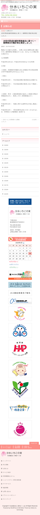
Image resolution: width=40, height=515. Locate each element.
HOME (3, 30)
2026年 (6, 145)
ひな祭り (35, 119)
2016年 (6, 189)
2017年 (6, 185)
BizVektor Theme (24, 508)
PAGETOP (34, 443)
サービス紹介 (7, 447)
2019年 (6, 176)
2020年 (6, 172)
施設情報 (17, 447)
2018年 (6, 180)
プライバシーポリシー (9, 495)
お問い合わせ (28, 447)
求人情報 (17, 446)
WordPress (13, 508)
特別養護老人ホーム (9, 476)
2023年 (6, 158)
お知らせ (26, 446)
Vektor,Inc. (34, 508)
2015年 (6, 194)
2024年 (6, 154)
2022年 (6, 163)
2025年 (6, 149)
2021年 (6, 167)
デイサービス (7, 483)
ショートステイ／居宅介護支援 (12, 480)
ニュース (6, 134)
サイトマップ (7, 499)
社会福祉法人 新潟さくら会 (17, 506)
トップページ (7, 446)
